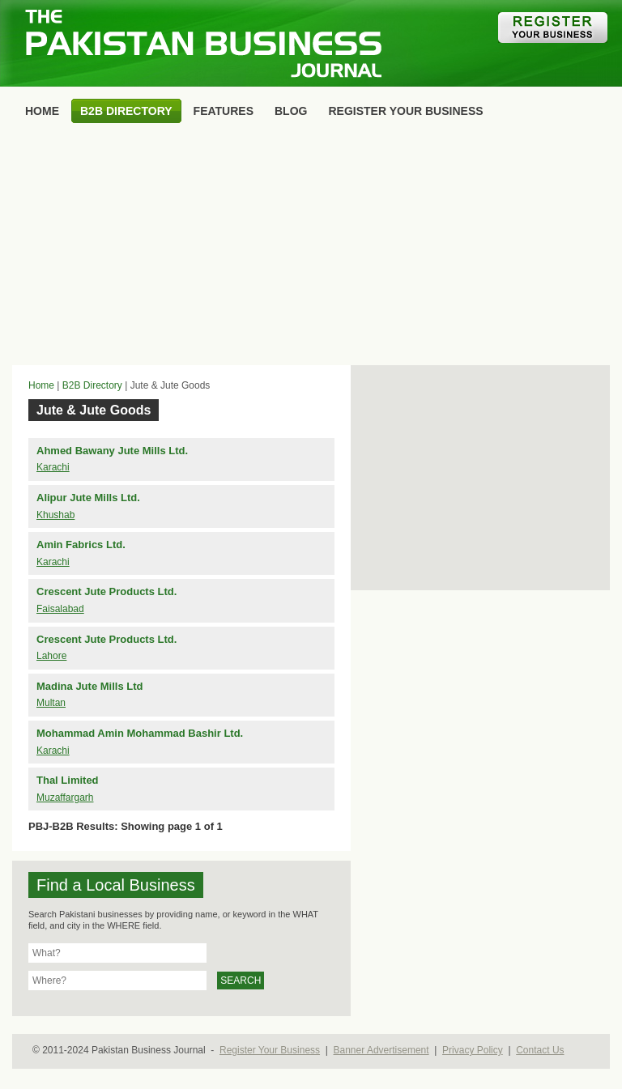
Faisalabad (60, 609)
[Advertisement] (311, 247)
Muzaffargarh (64, 797)
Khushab (55, 515)
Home (41, 385)
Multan (51, 702)
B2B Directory (92, 385)
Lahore (51, 655)
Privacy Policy (472, 1050)
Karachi (53, 467)
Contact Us (540, 1050)
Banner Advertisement (381, 1050)
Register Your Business (269, 1050)
